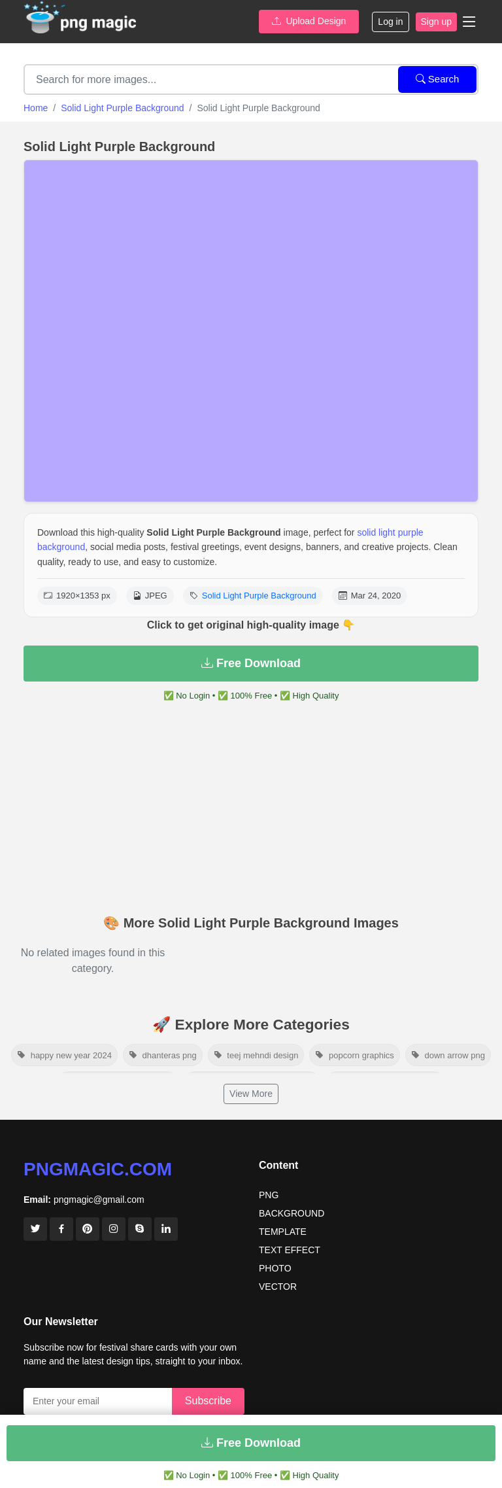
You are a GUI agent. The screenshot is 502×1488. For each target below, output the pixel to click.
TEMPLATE (283, 1231)
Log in (390, 21)
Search (438, 78)
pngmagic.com (98, 1169)
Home (36, 108)
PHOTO (275, 1268)
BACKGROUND (291, 1213)
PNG (268, 1195)
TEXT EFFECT (289, 1249)
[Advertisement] (251, 810)
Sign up (436, 21)
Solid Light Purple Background (122, 108)
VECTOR (278, 1286)
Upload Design (309, 21)
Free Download (251, 663)
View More (251, 1093)
